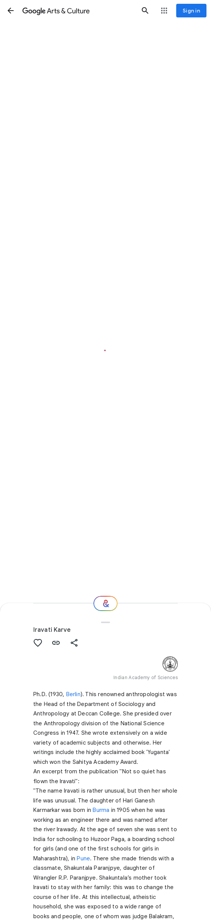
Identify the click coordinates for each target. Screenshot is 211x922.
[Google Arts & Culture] (78, 10)
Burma (101, 810)
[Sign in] (191, 10)
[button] (11, 11)
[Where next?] (105, 603)
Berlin (73, 694)
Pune (83, 858)
